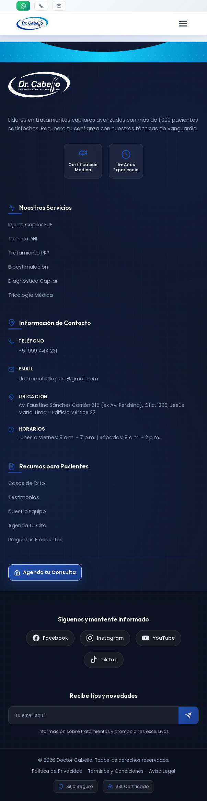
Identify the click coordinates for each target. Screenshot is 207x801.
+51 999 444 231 (38, 350)
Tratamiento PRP (28, 252)
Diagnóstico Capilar (33, 281)
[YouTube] (158, 638)
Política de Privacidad (57, 771)
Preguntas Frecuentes (35, 539)
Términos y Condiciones (115, 771)
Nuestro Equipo (27, 511)
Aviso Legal (162, 771)
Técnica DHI (22, 238)
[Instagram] (105, 638)
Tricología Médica (30, 295)
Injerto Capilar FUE (30, 224)
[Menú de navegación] (183, 26)
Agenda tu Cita (27, 525)
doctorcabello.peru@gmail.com (58, 378)
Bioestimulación (28, 266)
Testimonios (23, 497)
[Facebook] (50, 638)
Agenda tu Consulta (45, 572)
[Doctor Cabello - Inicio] (32, 26)
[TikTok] (104, 660)
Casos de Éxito (26, 483)
